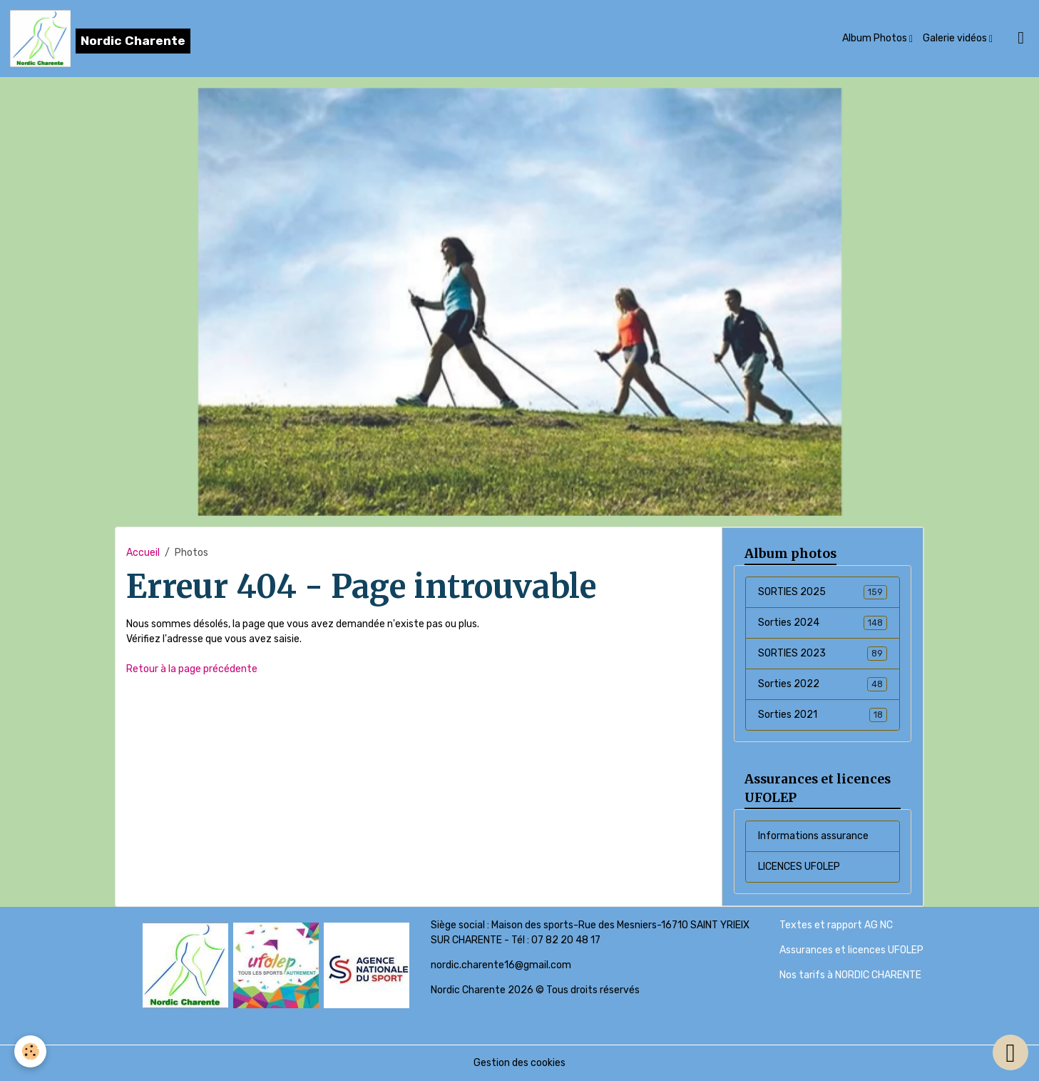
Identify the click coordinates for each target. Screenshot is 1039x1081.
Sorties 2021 (822, 715)
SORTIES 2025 (822, 592)
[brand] (100, 38)
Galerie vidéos (956, 38)
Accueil (143, 553)
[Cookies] (30, 1051)
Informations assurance (813, 836)
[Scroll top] (1010, 1052)
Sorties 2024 (822, 623)
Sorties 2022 (822, 684)
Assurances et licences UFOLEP (851, 950)
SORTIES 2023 (822, 653)
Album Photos (875, 38)
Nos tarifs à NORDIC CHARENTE (850, 975)
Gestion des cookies (519, 1063)
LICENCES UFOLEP (799, 867)
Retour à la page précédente (191, 669)
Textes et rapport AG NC (836, 925)
